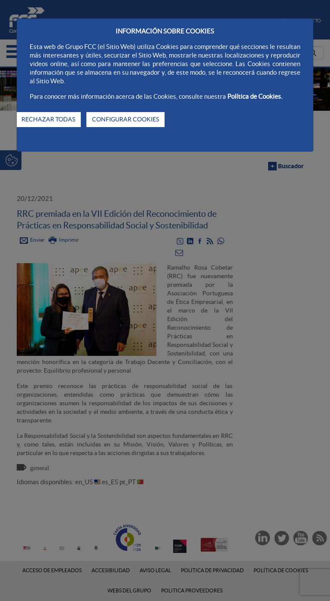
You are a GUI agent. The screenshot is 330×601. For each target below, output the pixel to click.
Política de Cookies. (254, 96)
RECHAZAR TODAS (48, 119)
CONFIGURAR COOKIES (125, 119)
